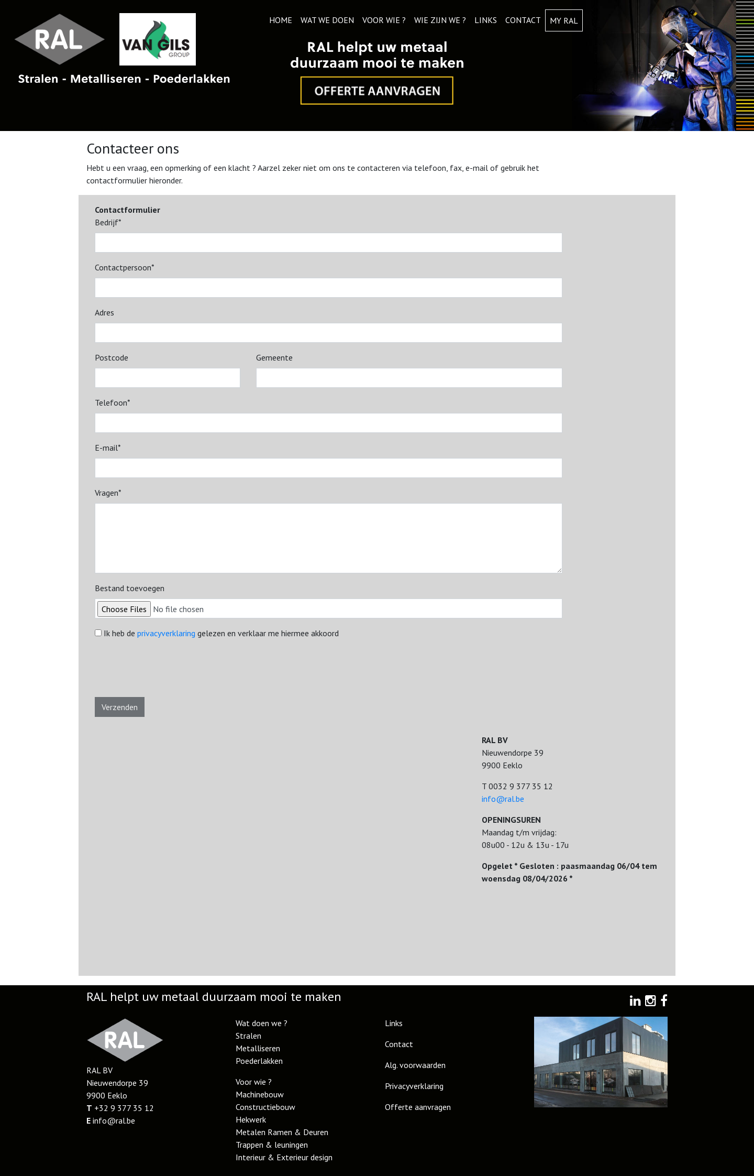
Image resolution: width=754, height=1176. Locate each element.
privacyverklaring (166, 633)
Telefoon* (112, 402)
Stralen (248, 1035)
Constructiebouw (265, 1107)
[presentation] (174, 672)
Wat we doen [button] (327, 20)
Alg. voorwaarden (415, 1065)
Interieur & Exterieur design (284, 1157)
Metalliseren (258, 1048)
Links (485, 20)
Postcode (111, 357)
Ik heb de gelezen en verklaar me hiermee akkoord (221, 633)
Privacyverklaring (414, 1086)
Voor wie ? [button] (384, 20)
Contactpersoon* (124, 267)
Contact (523, 20)
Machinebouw (260, 1094)
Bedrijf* (108, 222)
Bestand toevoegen (129, 588)
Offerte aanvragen (418, 1107)
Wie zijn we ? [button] (440, 20)
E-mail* (108, 447)
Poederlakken (259, 1060)
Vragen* (108, 492)
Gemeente (274, 357)
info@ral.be (503, 798)
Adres (104, 312)
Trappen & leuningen (272, 1144)
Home (280, 20)
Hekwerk (251, 1119)
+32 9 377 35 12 (124, 1108)
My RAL (564, 20)
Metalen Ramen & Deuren (282, 1132)
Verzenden (120, 707)
